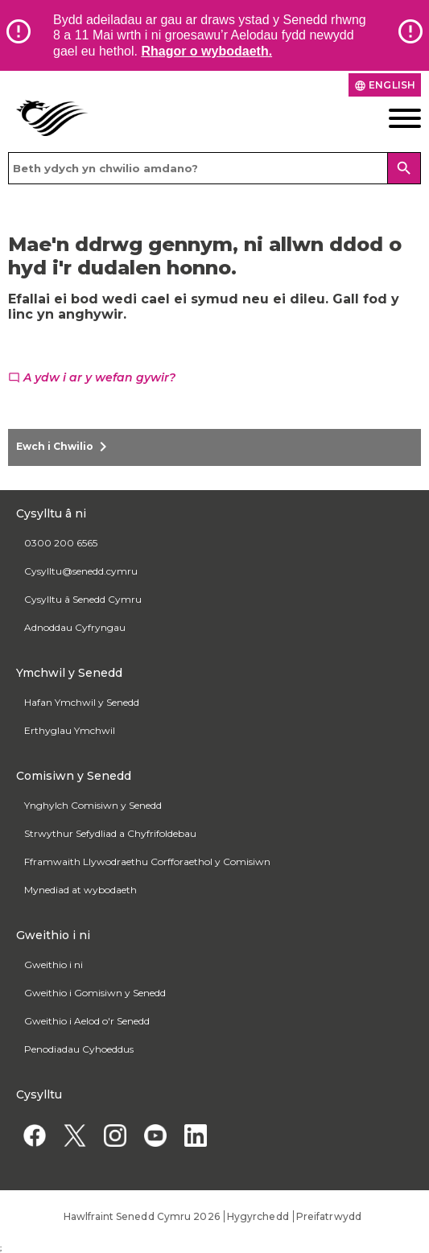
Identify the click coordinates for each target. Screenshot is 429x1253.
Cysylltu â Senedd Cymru (83, 599)
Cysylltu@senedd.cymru (81, 571)
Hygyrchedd (258, 1216)
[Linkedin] (195, 1136)
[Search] (404, 168)
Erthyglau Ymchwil (69, 730)
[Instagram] (115, 1136)
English (384, 85)
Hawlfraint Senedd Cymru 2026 (142, 1216)
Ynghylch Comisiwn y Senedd (93, 805)
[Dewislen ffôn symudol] (375, 118)
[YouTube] (155, 1136)
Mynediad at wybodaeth (80, 890)
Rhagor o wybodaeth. (206, 51)
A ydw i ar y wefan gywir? (91, 377)
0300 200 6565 (60, 543)
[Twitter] (74, 1136)
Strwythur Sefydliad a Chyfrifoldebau (110, 833)
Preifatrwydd (328, 1216)
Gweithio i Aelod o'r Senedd (87, 1021)
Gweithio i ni (53, 964)
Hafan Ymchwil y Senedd (81, 702)
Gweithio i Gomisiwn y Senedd (95, 993)
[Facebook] (34, 1136)
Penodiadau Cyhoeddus (79, 1049)
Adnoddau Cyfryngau (75, 627)
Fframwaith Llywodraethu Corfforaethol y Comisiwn (147, 861)
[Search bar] (214, 168)
